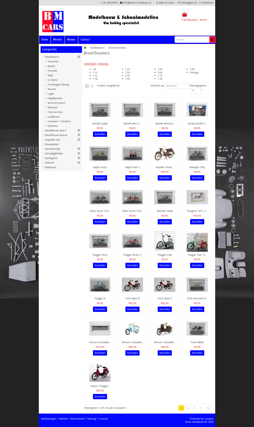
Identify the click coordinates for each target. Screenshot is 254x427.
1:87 (192, 69)
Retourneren (77, 418)
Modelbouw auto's (55, 130)
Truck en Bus (55, 112)
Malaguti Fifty (197, 167)
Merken (57, 39)
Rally (50, 75)
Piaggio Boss (99, 254)
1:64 (160, 72)
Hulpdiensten (55, 98)
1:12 (95, 75)
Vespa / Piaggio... (100, 386)
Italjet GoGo (100, 167)
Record (52, 89)
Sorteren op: (157, 85)
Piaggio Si (99, 298)
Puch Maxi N (132, 298)
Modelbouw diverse (56, 135)
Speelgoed (51, 158)
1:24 (127, 69)
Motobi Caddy (165, 211)
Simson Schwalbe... (100, 342)
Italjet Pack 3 (132, 167)
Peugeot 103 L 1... (197, 211)
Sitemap (91, 418)
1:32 (127, 72)
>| (208, 407)
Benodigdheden (54, 153)
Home (44, 39)
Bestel (51, 66)
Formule (52, 70)
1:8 (94, 69)
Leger (51, 93)
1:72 (160, 75)
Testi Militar (197, 342)
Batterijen (50, 167)
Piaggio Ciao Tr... (197, 254)
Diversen (53, 125)
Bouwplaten (52, 144)
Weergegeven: (198, 85)
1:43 (127, 78)
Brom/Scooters (56, 102)
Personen (53, 61)
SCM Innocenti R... (197, 298)
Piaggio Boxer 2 (132, 254)
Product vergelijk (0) (108, 85)
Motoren (53, 107)
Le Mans (53, 80)
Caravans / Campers (59, 121)
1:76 (160, 78)
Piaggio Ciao (165, 254)
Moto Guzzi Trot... (100, 211)
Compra (208, 418)
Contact (85, 39)
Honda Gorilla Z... (197, 123)
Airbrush (49, 162)
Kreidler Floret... (165, 167)
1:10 (95, 72)
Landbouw (54, 116)
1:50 (160, 69)
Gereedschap (52, 148)
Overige (194, 72)
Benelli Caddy (100, 123)
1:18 (95, 78)
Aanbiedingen (48, 418)
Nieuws (71, 39)
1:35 (127, 75)
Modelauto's (52, 57)
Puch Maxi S (165, 298)
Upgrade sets (52, 139)
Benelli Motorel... (164, 123)
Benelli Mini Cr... (132, 123)
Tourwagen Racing (58, 84)
